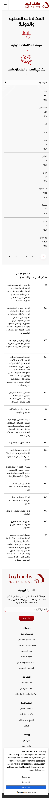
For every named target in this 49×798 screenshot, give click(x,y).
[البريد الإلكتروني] (24, 609)
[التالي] (8, 256)
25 (14, 256)
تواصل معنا (24, 746)
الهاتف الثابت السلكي (24, 639)
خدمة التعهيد (24, 657)
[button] (3, 5)
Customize (24, 777)
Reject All (24, 782)
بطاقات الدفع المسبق (24, 662)
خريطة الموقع (24, 709)
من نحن (24, 740)
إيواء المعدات (24, 651)
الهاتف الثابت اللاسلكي (24, 645)
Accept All (24, 787)
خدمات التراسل (24, 634)
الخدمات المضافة (24, 668)
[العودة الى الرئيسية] (35, 5)
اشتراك (24, 618)
